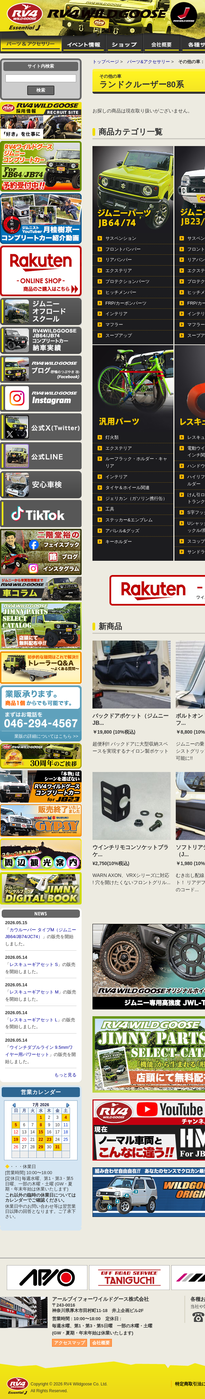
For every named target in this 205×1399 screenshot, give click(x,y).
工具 (109, 509)
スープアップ (118, 335)
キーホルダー (118, 541)
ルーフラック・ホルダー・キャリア (136, 462)
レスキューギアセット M (34, 991)
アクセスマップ (69, 1342)
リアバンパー (118, 259)
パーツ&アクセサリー (148, 61)
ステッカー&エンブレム (129, 519)
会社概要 (101, 1342)
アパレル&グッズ (122, 530)
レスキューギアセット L (33, 1019)
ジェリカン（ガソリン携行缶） (136, 498)
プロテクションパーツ (127, 281)
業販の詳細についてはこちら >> (46, 736)
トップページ (105, 61)
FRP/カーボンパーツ (126, 303)
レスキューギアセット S (34, 964)
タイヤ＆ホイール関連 (127, 487)
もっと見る (65, 1074)
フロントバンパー (123, 249)
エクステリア (118, 270)
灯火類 (112, 437)
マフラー (114, 324)
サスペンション (120, 238)
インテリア (116, 313)
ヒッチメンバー (120, 292)
